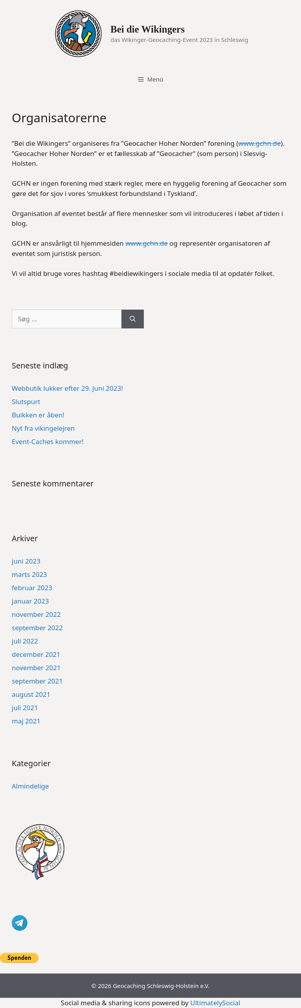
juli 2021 (25, 707)
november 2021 (36, 667)
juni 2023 (26, 561)
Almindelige (30, 785)
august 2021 (31, 694)
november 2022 (36, 614)
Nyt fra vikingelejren (43, 428)
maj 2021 (26, 720)
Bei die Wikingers (148, 29)
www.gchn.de (259, 143)
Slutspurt (26, 401)
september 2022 (37, 627)
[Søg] (132, 319)
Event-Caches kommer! (47, 441)
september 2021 (37, 680)
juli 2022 (25, 640)
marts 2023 (29, 574)
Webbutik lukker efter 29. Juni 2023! (67, 388)
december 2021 (36, 654)
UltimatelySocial (215, 1002)
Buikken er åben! (38, 414)
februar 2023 (32, 587)
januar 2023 (30, 601)
